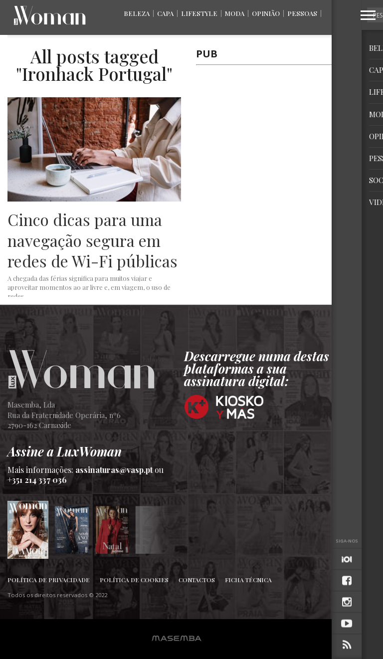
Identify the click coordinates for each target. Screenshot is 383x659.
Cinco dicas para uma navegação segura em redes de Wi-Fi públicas (92, 240)
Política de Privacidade (48, 580)
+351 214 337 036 (37, 479)
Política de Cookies (134, 580)
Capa (165, 13)
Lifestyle (199, 13)
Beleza (137, 13)
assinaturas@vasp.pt (114, 469)
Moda (234, 13)
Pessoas (302, 13)
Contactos (197, 580)
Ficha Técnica (248, 580)
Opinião (266, 13)
